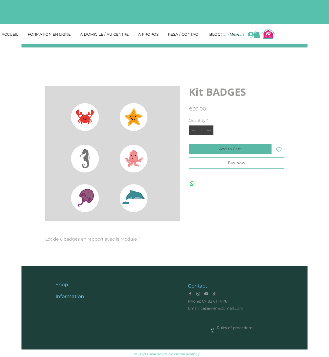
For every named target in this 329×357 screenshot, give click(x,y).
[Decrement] (193, 130)
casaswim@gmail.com (222, 308)
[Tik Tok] (214, 293)
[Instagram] (198, 293)
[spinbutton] (201, 130)
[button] (257, 34)
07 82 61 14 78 (214, 301)
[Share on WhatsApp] (192, 184)
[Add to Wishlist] (279, 149)
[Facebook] (190, 293)
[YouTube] (206, 293)
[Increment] (209, 130)
